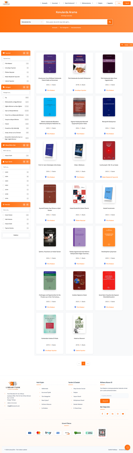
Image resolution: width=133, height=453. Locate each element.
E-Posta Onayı (76, 408)
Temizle (15, 235)
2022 (6, 185)
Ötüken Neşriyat (9, 72)
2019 (6, 190)
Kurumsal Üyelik (45, 392)
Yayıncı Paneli (76, 396)
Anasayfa (54, 27)
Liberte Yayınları (9, 81)
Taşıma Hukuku (9, 228)
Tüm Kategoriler (64, 27)
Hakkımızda (43, 388)
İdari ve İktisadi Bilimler (11, 111)
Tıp (6, 97)
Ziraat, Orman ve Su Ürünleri (13, 133)
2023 (6, 181)
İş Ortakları (43, 408)
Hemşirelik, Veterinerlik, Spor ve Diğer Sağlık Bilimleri (13, 138)
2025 (6, 172)
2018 (6, 194)
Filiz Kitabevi (8, 63)
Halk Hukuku (8, 219)
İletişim (74, 392)
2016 (6, 198)
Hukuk (7, 124)
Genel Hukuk (8, 215)
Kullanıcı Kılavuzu (45, 404)
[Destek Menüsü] (127, 447)
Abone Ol (105, 401)
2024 (6, 176)
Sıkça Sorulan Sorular (78, 388)
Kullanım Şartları (123, 450)
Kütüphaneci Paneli (77, 400)
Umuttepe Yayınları (10, 68)
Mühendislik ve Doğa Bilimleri (13, 102)
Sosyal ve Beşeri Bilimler (12, 119)
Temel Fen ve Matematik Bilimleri (14, 115)
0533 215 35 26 (12, 403)
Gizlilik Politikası (112, 450)
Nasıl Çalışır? (44, 400)
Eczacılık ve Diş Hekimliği (12, 128)
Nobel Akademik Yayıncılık (12, 77)
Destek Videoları (76, 404)
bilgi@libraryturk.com (14, 406)
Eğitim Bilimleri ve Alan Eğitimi (13, 106)
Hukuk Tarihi (8, 155)
